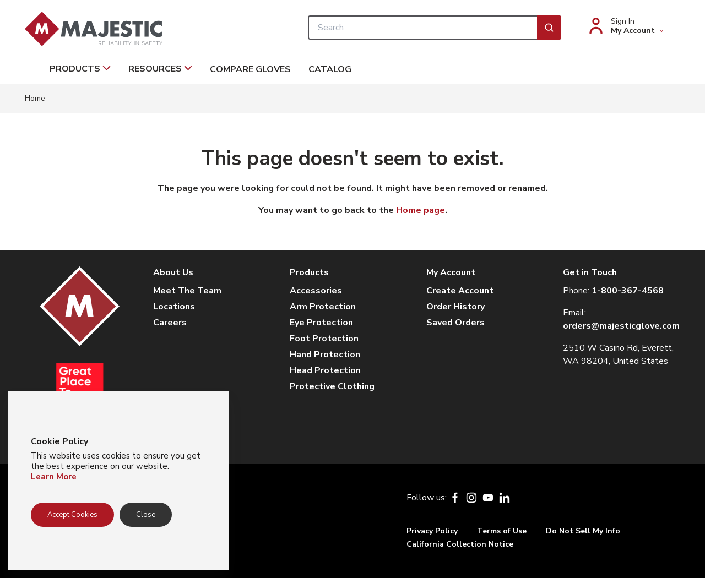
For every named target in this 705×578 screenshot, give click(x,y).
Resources (160, 69)
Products (80, 69)
